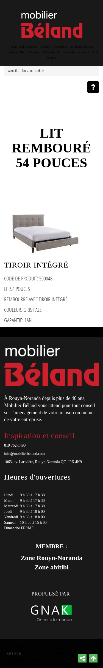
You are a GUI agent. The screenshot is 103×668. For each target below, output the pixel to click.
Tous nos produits (33, 70)
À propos (83, 52)
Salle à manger (28, 46)
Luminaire (69, 52)
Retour (14, 653)
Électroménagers (29, 52)
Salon (13, 46)
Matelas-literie (51, 52)
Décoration (60, 46)
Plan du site (56, 653)
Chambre (45, 46)
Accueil (12, 70)
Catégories (34, 653)
